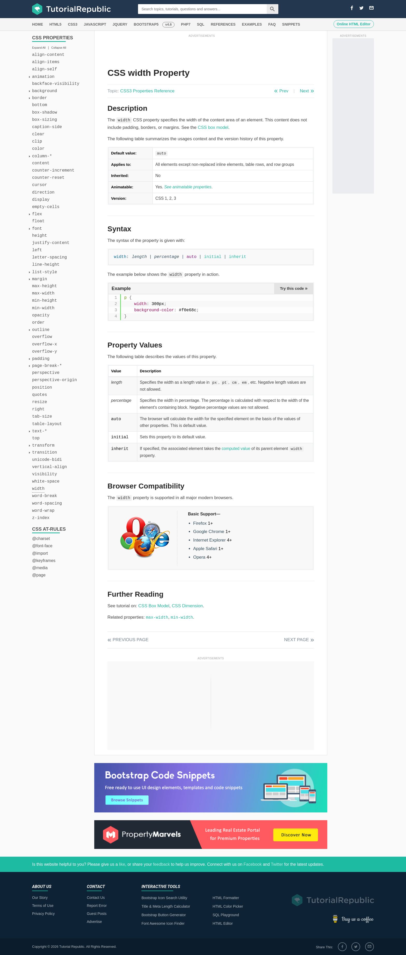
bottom (39, 105)
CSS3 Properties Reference (147, 90)
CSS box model (213, 127)
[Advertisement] (201, 50)
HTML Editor (223, 923)
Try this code (294, 288)
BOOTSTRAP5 (146, 24)
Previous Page (131, 639)
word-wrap (43, 510)
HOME (37, 24)
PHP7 (186, 24)
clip (37, 141)
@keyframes (43, 560)
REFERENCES (223, 24)
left (37, 250)
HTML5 (55, 24)
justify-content (50, 243)
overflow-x (44, 344)
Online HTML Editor (354, 24)
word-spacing (47, 503)
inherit (237, 257)
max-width (43, 293)
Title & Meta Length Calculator (165, 906)
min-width (43, 308)
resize (39, 402)
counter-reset (48, 177)
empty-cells (46, 207)
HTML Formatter (226, 898)
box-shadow (44, 112)
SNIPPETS (291, 24)
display (40, 199)
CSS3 (72, 24)
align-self (44, 69)
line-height (46, 264)
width (38, 488)
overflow (42, 337)
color (38, 148)
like (122, 864)
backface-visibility (55, 84)
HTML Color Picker (228, 906)
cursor (39, 185)
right (38, 409)
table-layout (47, 424)
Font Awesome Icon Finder (162, 923)
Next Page (296, 639)
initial (212, 257)
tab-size (42, 416)
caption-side (47, 127)
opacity (40, 315)
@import (40, 553)
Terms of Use (42, 906)
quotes (39, 395)
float (38, 221)
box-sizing (44, 119)
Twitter (277, 864)
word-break (44, 496)
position (42, 387)
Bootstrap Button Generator (163, 915)
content (40, 163)
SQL (200, 24)
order (38, 322)
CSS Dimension (187, 605)
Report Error (97, 906)
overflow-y (44, 351)
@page (39, 575)
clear (38, 134)
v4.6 (168, 24)
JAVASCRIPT (95, 24)
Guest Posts (96, 914)
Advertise (94, 922)
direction (43, 192)
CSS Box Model (153, 605)
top (36, 438)
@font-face (42, 546)
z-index (40, 518)
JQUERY (120, 24)
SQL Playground (226, 915)
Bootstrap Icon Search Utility (164, 898)
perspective (46, 373)
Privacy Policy (43, 914)
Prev (283, 90)
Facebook (252, 864)
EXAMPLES (252, 24)
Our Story (40, 897)
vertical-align (49, 467)
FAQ (272, 24)
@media (40, 568)
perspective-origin (54, 380)
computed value (236, 448)
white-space (46, 481)
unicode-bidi (47, 459)
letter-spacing (49, 257)
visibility (44, 474)
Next (304, 90)
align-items (46, 62)
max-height (44, 286)
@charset (41, 538)
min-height (44, 300)
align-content (48, 55)
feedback (161, 864)
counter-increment (53, 170)
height (39, 235)
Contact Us (96, 897)
